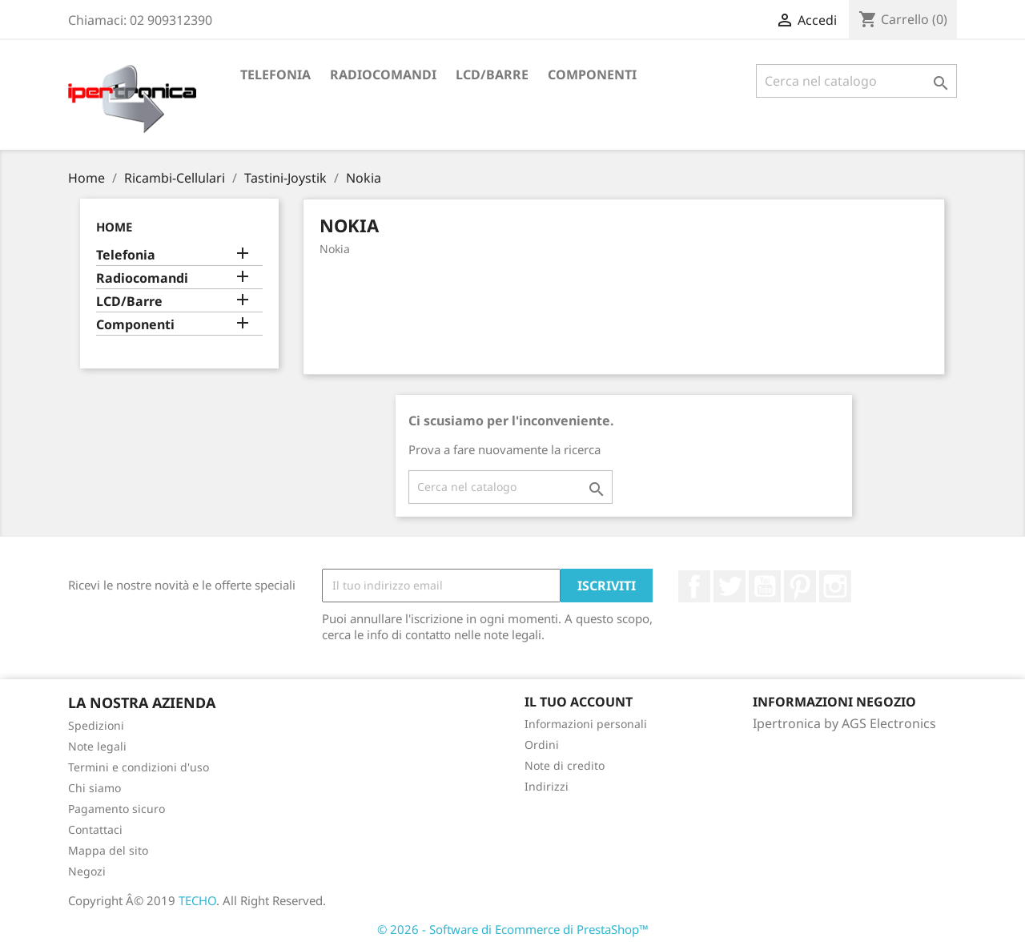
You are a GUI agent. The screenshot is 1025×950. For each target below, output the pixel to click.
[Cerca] (856, 81)
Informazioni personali (586, 723)
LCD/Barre (492, 74)
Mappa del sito (108, 850)
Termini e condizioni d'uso (138, 767)
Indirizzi (547, 786)
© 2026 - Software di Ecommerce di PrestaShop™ (513, 929)
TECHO (197, 900)
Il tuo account (579, 701)
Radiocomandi (383, 74)
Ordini (542, 744)
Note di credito (565, 765)
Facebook (694, 586)
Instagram (835, 586)
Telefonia (275, 74)
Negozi (87, 871)
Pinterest (800, 586)
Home (114, 227)
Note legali (97, 746)
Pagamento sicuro (116, 808)
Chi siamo (94, 787)
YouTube (765, 586)
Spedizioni (96, 725)
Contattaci (95, 829)
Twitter (729, 586)
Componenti (592, 74)
